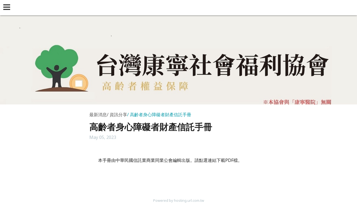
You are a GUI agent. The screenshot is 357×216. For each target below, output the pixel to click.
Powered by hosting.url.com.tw (178, 200)
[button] (7, 7)
